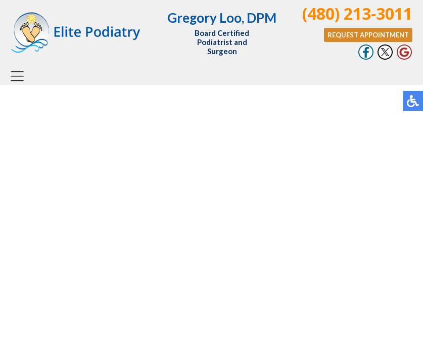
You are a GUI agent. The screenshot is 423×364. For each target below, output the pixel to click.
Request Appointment (368, 35)
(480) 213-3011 (357, 13)
